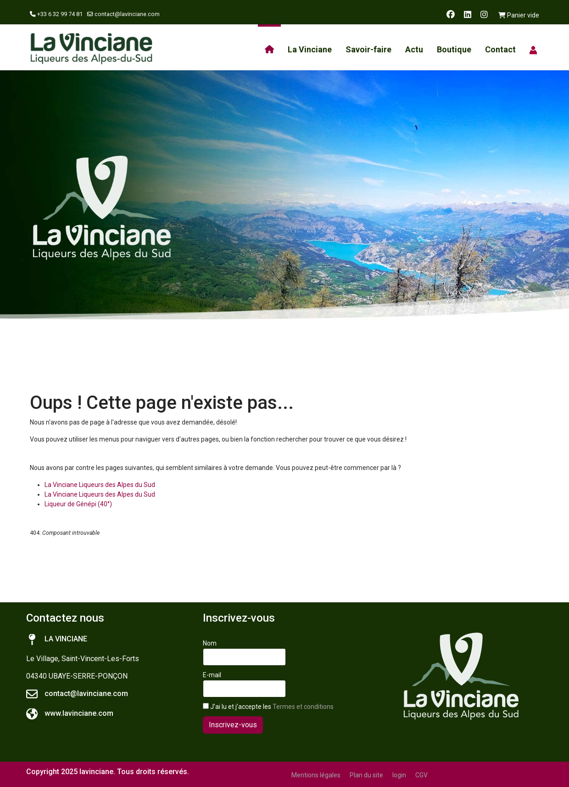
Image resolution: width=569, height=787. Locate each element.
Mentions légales (315, 775)
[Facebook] (450, 14)
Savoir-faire (368, 49)
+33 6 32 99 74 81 (60, 14)
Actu (414, 49)
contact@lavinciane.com (127, 14)
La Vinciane (310, 49)
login (399, 775)
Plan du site (366, 775)
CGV (421, 775)
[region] (284, 208)
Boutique (454, 49)
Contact (500, 49)
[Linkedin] (467, 14)
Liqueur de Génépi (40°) (78, 504)
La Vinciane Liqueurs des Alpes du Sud (100, 484)
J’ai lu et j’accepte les (268, 706)
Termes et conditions (303, 706)
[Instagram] (484, 14)
